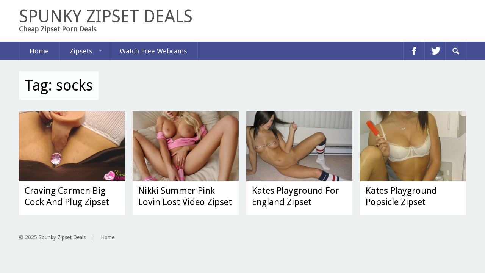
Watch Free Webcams (153, 51)
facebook (414, 51)
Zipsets (81, 51)
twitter (434, 51)
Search (455, 51)
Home (39, 51)
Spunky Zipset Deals (62, 237)
